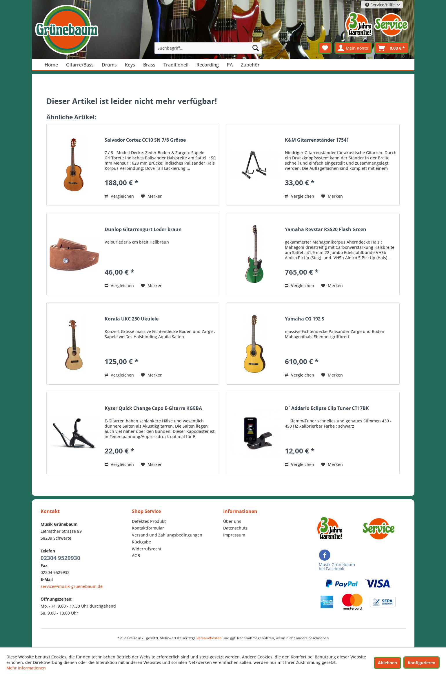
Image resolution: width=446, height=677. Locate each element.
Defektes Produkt (149, 521)
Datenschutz (235, 528)
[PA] (230, 64)
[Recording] (207, 64)
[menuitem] (208, 48)
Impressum (234, 535)
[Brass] (149, 64)
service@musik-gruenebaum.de (72, 586)
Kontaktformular (148, 528)
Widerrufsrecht (146, 549)
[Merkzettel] (325, 48)
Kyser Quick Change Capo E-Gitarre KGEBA (153, 408)
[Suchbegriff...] (208, 48)
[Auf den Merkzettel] (152, 196)
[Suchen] (256, 48)
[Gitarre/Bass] (80, 64)
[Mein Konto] (353, 48)
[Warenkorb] (391, 48)
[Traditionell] (175, 64)
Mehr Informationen (26, 668)
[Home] (51, 64)
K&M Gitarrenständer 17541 (317, 140)
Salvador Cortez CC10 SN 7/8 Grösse (145, 140)
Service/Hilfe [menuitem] (380, 5)
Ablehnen (387, 662)
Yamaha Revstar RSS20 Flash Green (325, 229)
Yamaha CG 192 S (304, 319)
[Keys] (130, 64)
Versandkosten (209, 637)
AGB (136, 555)
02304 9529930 (60, 558)
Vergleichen (119, 196)
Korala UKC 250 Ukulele (132, 319)
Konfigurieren (421, 662)
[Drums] (109, 64)
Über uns (232, 521)
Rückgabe (141, 542)
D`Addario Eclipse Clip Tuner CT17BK (327, 408)
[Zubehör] (250, 64)
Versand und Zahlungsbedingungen (167, 535)
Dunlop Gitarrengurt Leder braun (143, 229)
